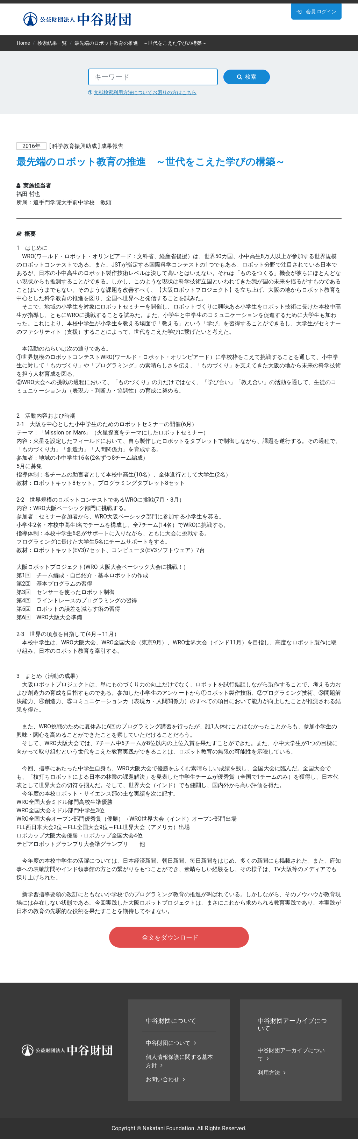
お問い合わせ (165, 1079)
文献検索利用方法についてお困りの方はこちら (142, 92)
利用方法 (272, 1072)
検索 (246, 76)
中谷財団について (171, 1043)
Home (23, 43)
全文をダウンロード (170, 937)
